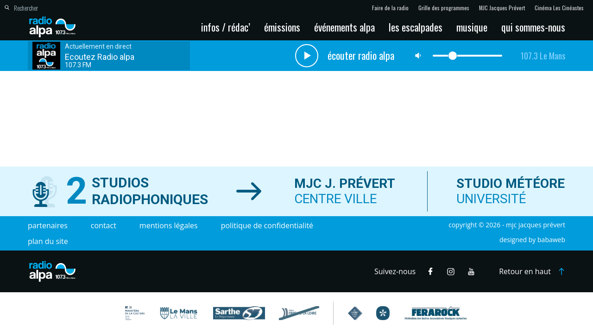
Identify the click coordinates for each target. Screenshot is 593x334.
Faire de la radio (390, 8)
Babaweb (551, 239)
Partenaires (48, 225)
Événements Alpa (344, 26)
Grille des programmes (443, 8)
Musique (471, 26)
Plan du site (48, 241)
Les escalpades (415, 26)
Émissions (282, 26)
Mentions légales (168, 225)
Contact (103, 225)
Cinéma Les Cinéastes (559, 8)
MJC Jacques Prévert (502, 8)
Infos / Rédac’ (225, 26)
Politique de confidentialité (267, 225)
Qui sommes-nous (533, 26)
